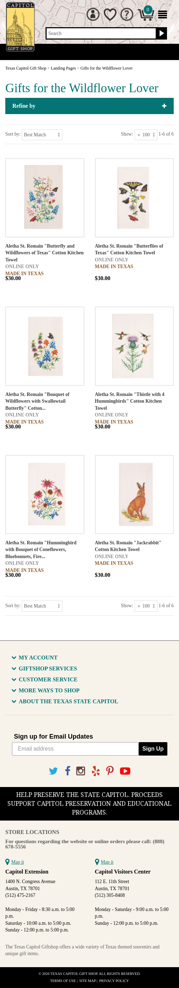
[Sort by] (42, 134)
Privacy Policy (114, 981)
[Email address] (75, 749)
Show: (127, 134)
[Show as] (146, 134)
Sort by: (12, 134)
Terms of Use (63, 981)
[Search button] (161, 33)
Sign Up (152, 749)
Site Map (87, 981)
